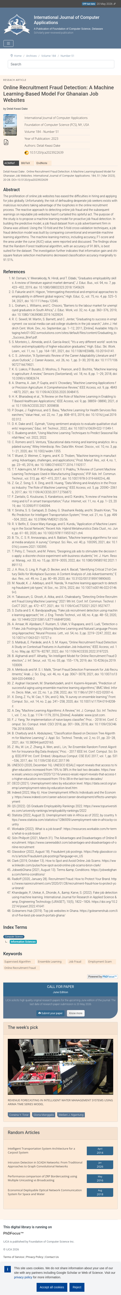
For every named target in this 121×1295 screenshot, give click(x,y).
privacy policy (23, 1277)
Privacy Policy (34, 1257)
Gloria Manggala (44, 1114)
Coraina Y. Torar (19, 1114)
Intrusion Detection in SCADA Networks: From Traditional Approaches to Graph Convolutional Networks (45, 1164)
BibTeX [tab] (25, 163)
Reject (77, 1287)
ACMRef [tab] (9, 163)
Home (18, 55)
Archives (31, 55)
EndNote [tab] (41, 163)
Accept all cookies (52, 1287)
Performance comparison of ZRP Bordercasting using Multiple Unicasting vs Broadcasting (42, 1178)
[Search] (61, 64)
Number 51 (67, 55)
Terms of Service (13, 1257)
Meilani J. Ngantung (71, 1114)
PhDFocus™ (13, 1233)
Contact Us (52, 1257)
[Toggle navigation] (8, 43)
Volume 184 (48, 55)
